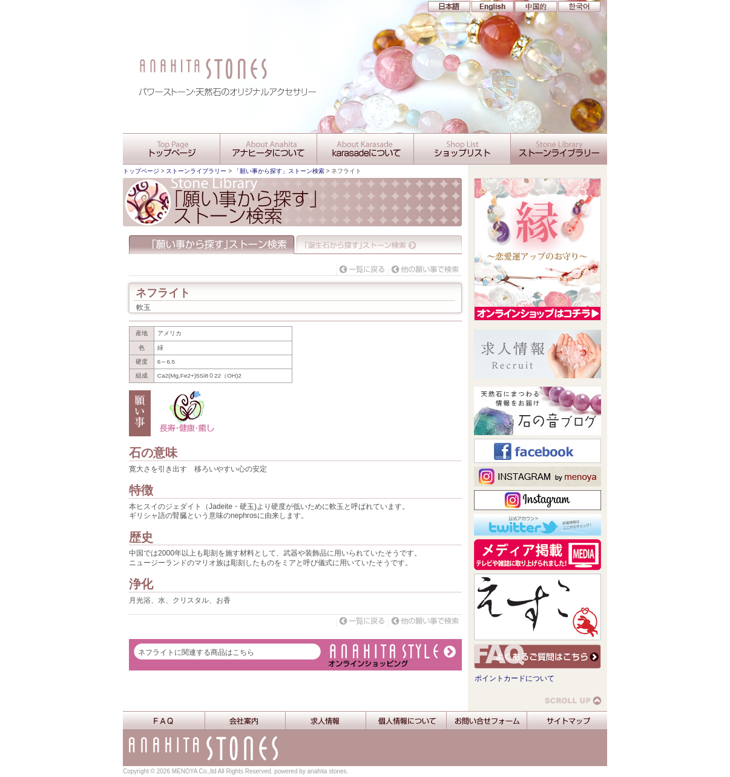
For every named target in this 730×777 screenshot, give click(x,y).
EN (491, 6)
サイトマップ (567, 720)
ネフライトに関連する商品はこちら (196, 652)
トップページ (141, 171)
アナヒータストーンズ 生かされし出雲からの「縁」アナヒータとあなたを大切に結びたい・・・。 (365, 87)
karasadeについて (365, 149)
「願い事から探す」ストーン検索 (279, 171)
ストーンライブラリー (558, 149)
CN (534, 6)
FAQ (164, 720)
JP (449, 6)
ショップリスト (461, 149)
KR (576, 6)
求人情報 (325, 720)
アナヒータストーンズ (365, 27)
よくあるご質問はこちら (537, 656)
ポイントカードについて (514, 678)
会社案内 (245, 720)
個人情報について (406, 720)
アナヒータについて (268, 149)
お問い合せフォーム (486, 720)
